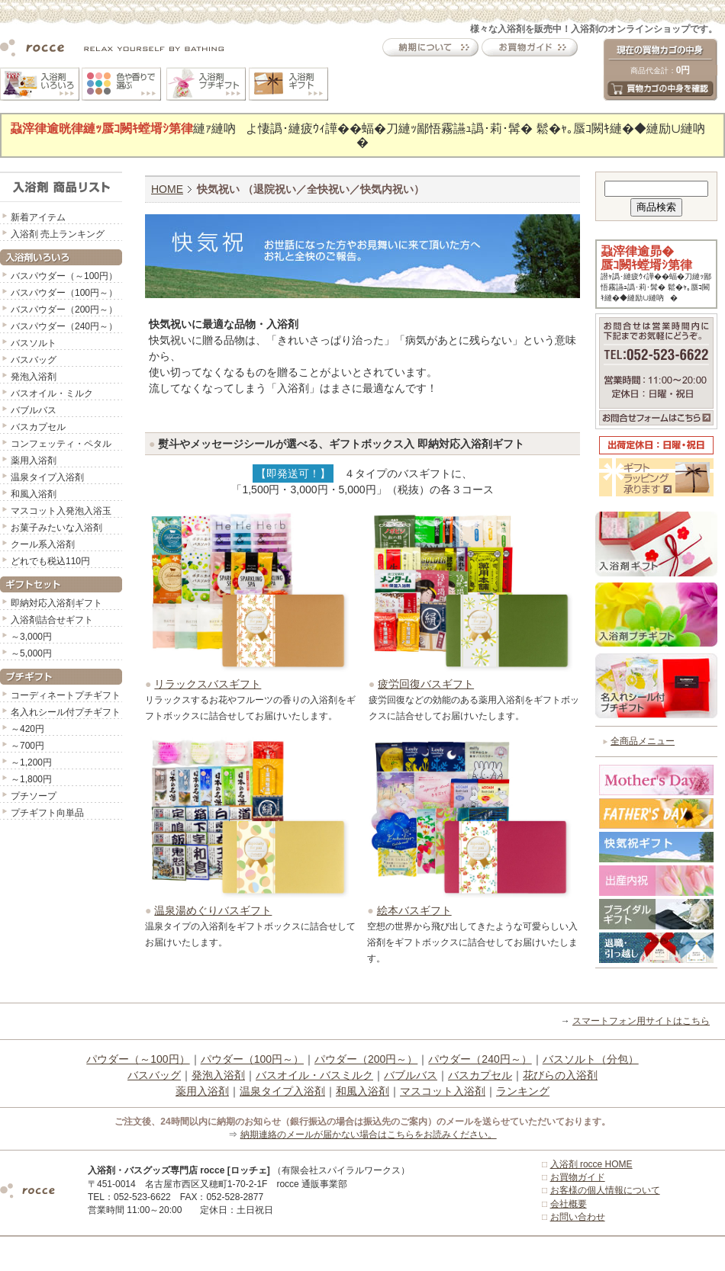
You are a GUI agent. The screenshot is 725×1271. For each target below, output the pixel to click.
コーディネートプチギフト (66, 695)
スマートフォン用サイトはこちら (641, 1021)
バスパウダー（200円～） (64, 309)
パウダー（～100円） (137, 1059)
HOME (167, 189)
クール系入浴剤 (43, 544)
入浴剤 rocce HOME (591, 1164)
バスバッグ (33, 360)
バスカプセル (38, 427)
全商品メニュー (643, 741)
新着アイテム (38, 217)
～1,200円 (31, 762)
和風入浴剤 (33, 494)
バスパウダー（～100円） (64, 276)
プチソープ (33, 796)
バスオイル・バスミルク (314, 1075)
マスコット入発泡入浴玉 (61, 511)
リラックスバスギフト (207, 684)
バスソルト (33, 343)
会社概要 (568, 1204)
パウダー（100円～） (252, 1059)
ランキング (522, 1091)
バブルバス (33, 410)
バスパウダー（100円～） (64, 292)
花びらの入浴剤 (560, 1075)
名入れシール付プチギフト (66, 712)
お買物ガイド (577, 1177)
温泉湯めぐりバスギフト (213, 910)
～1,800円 (31, 779)
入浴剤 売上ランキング (58, 234)
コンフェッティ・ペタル (61, 443)
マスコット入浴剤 (442, 1091)
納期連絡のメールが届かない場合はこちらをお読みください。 (368, 1134)
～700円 (27, 745)
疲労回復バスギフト (426, 684)
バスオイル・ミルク (52, 393)
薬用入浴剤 (33, 460)
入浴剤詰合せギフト (52, 620)
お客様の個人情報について (605, 1190)
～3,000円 (31, 636)
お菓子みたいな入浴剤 (56, 527)
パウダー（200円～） (365, 1059)
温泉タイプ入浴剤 (47, 477)
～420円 (27, 729)
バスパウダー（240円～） (64, 326)
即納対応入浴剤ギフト (56, 603)
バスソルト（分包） (591, 1059)
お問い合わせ (577, 1217)
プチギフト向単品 (47, 812)
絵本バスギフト (414, 910)
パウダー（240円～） (479, 1059)
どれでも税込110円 (50, 561)
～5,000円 (31, 653)
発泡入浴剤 (33, 376)
